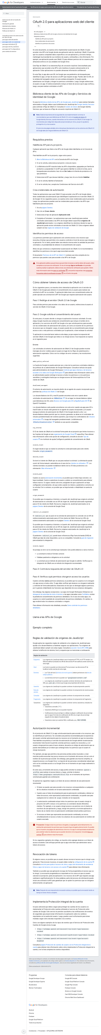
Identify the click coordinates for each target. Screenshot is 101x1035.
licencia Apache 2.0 (70, 961)
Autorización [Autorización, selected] (51, 2)
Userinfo (36, 686)
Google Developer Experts (37, 981)
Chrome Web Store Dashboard (74, 997)
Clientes (66, 521)
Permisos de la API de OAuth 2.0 (54, 255)
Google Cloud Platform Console (74, 981)
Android (31, 1010)
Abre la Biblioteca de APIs (46, 159)
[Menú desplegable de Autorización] (58, 2)
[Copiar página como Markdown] (38, 26)
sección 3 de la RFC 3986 (80, 648)
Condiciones (32, 1031)
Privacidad (41, 1031)
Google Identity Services (85, 104)
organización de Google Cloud (64, 434)
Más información (47, 468)
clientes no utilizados (78, 463)
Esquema (37, 659)
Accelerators (33, 985)
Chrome (31, 1013)
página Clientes (47, 208)
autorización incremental (53, 478)
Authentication (35, 2)
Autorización (36, 17)
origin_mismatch (46, 451)
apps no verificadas (59, 270)
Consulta (36, 695)
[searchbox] (13, 13)
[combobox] (86, 2)
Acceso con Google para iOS (63, 401)
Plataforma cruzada (68, 2)
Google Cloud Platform (36, 1019)
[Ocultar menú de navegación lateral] (24, 1031)
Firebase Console (70, 988)
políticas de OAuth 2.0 (49, 392)
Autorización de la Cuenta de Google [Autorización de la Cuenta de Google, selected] (14, 7)
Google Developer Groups (37, 978)
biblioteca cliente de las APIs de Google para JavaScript (59, 102)
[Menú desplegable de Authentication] (42, 2)
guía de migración (87, 538)
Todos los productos (35, 1023)
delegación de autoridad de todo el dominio (48, 594)
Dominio (36, 672)
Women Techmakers (35, 988)
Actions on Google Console (73, 991)
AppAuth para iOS (81, 401)
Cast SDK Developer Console (74, 994)
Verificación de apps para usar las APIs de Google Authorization (52, 7)
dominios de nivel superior (64, 672)
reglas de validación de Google (58, 228)
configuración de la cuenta (83, 862)
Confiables (85, 594)
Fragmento (37, 699)
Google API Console (71, 978)
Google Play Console (71, 985)
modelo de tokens (71, 107)
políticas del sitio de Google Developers (47, 963)
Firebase (31, 1016)
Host (35, 667)
